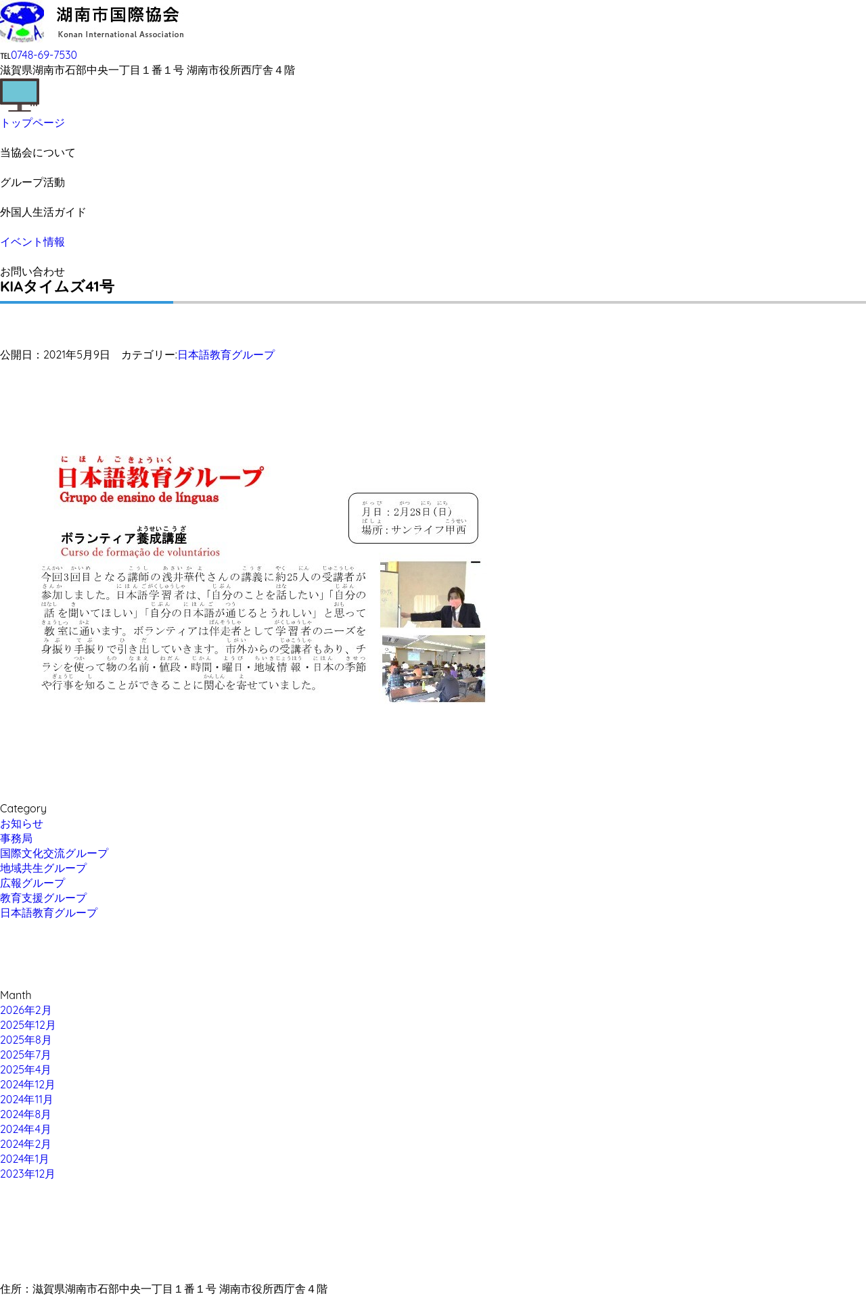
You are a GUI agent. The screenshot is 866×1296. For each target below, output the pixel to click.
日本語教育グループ (226, 354)
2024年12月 (27, 1084)
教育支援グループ (43, 897)
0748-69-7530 (44, 55)
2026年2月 (26, 1010)
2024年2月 (25, 1144)
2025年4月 (25, 1069)
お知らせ (21, 823)
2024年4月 (25, 1129)
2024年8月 (25, 1114)
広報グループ (32, 882)
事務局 (16, 838)
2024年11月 (26, 1099)
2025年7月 (25, 1054)
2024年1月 (24, 1158)
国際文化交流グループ (54, 853)
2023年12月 (27, 1173)
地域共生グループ (43, 868)
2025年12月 (28, 1025)
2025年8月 (26, 1039)
